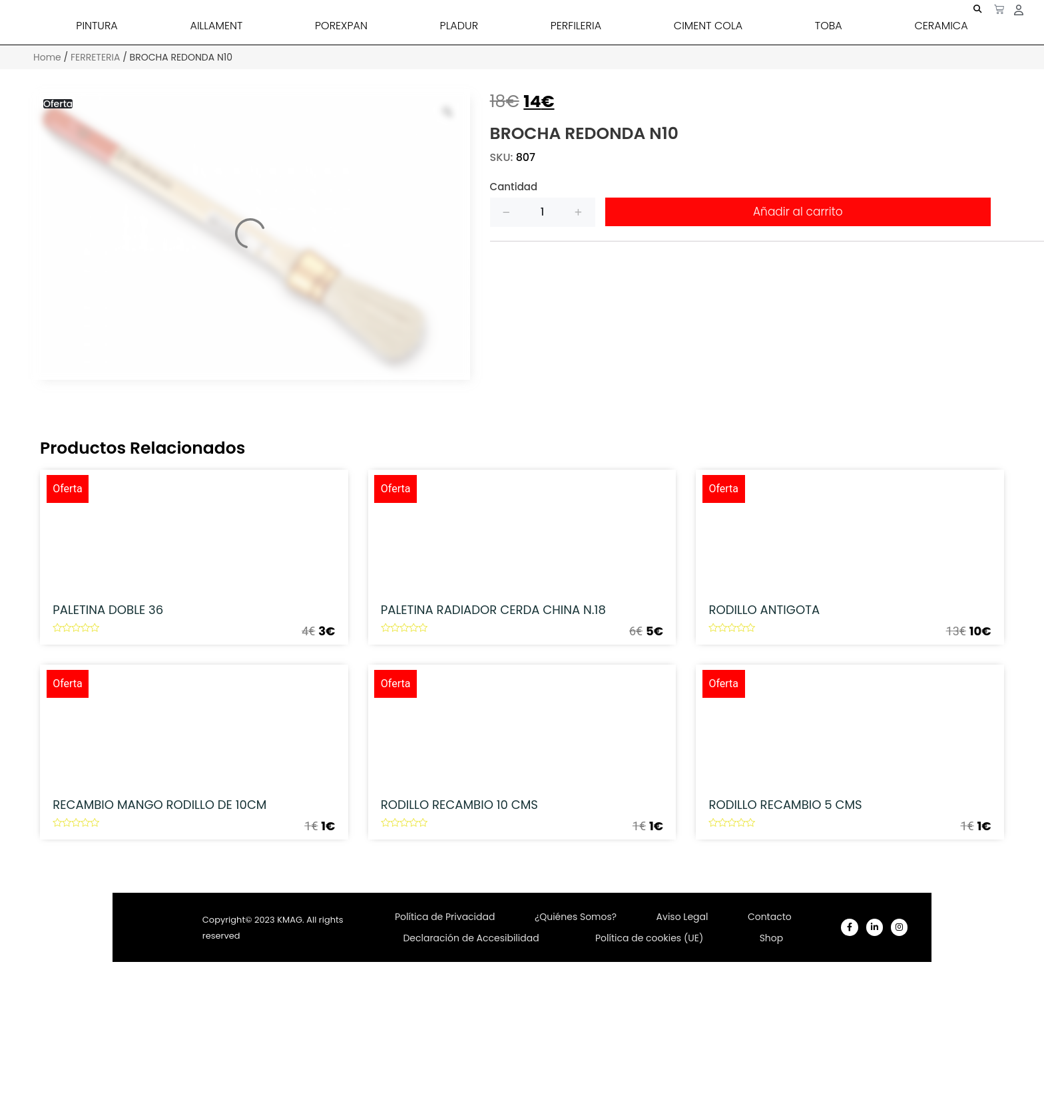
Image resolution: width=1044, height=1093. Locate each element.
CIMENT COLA (708, 25)
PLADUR (459, 25)
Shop (772, 1045)
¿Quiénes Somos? (576, 1014)
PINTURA (96, 25)
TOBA (828, 25)
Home (47, 57)
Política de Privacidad (445, 1014)
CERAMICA (940, 25)
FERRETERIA (96, 57)
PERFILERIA (576, 25)
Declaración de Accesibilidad (471, 1045)
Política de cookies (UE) (649, 1045)
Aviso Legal (682, 1014)
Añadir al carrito (798, 212)
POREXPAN (341, 25)
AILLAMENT (216, 25)
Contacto (770, 1014)
